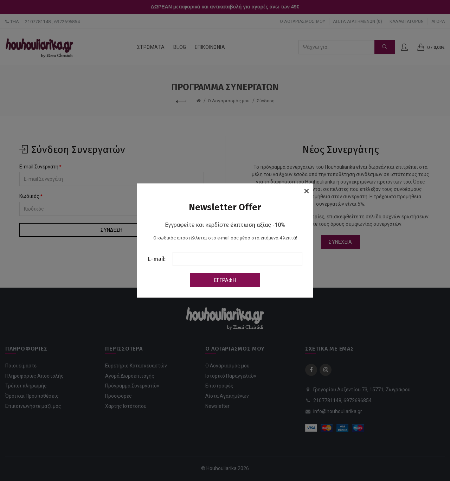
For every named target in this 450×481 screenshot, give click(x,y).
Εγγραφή (225, 280)
